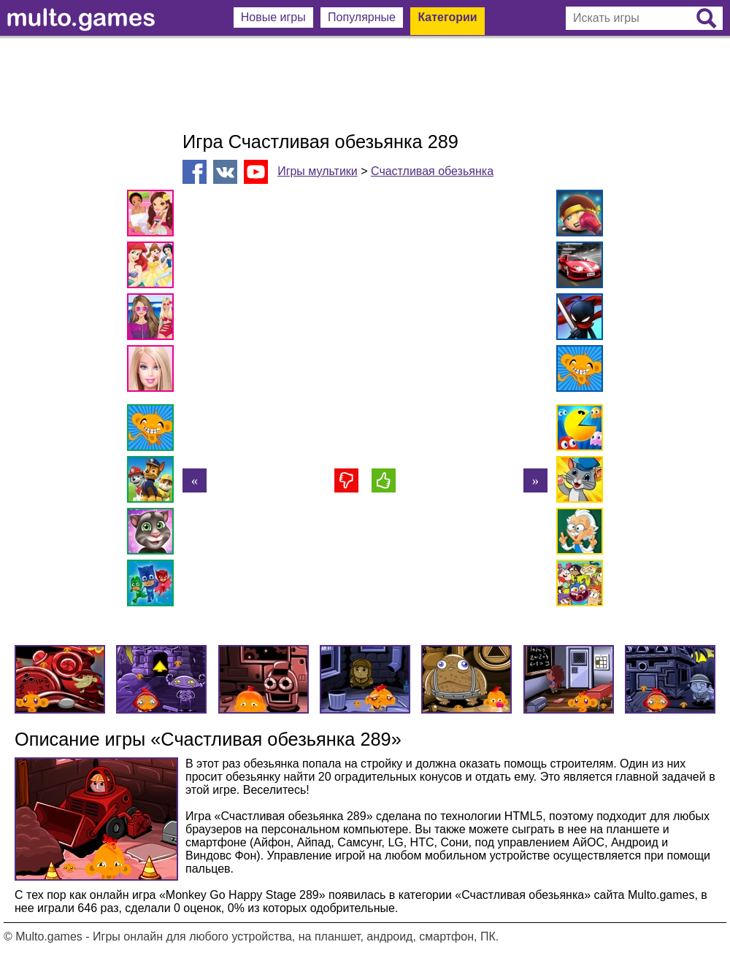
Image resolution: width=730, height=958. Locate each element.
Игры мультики (317, 171)
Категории (447, 17)
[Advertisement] (365, 84)
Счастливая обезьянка (432, 171)
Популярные (362, 17)
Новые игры (273, 17)
